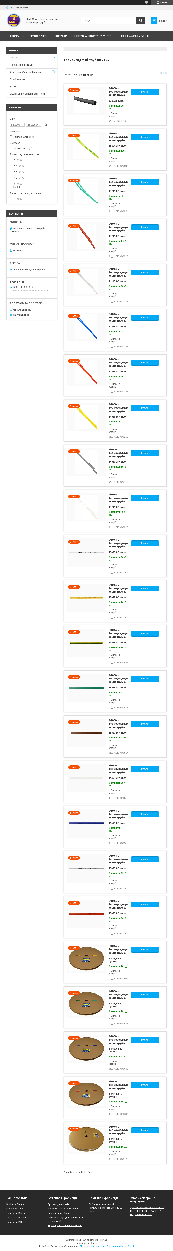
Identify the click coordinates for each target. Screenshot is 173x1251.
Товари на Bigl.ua (16, 1213)
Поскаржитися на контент (92, 1246)
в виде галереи (160, 74)
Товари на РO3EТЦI (17, 1222)
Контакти (60, 36)
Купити (145, 92)
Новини (15, 45)
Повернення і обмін (58, 1213)
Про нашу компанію (135, 36)
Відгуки (31, 45)
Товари (15, 36)
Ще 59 (16, 187)
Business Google (15, 1204)
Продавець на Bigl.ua (86, 1243)
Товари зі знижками (21, 64)
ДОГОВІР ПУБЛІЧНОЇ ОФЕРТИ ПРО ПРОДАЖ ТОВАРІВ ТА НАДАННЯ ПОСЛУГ (147, 1211)
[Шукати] (140, 20)
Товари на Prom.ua (16, 1217)
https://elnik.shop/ (22, 309)
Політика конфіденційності (120, 1246)
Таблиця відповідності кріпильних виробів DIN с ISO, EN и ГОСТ (105, 1208)
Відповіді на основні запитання (65, 45)
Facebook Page (14, 1208)
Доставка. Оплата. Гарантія (92, 36)
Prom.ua (103, 1240)
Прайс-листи (38, 36)
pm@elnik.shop (21, 315)
